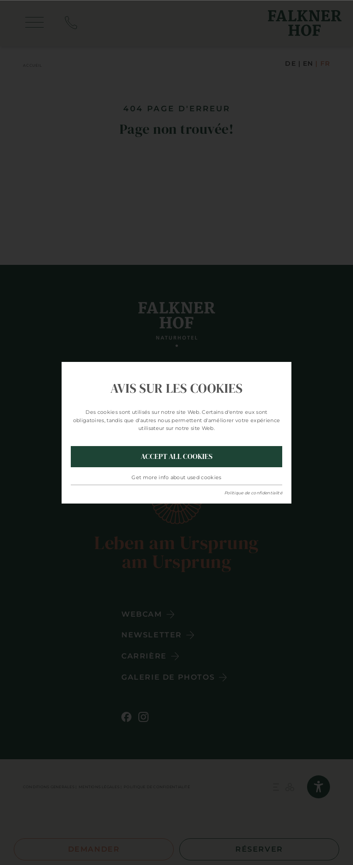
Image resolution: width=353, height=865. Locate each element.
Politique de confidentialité (253, 492)
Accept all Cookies (176, 456)
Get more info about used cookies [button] (176, 477)
